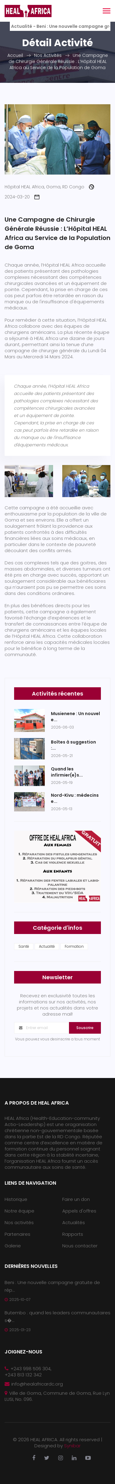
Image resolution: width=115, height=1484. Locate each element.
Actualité (47, 946)
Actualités (73, 1222)
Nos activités (19, 1222)
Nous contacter (80, 1245)
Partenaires (17, 1234)
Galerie (13, 1245)
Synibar (72, 1445)
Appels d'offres (79, 1211)
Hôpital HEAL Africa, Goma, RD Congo (49, 187)
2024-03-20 (22, 197)
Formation (74, 946)
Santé (23, 946)
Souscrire (85, 1027)
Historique (16, 1199)
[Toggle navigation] (106, 11)
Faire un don (76, 1199)
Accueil (15, 55)
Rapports (72, 1234)
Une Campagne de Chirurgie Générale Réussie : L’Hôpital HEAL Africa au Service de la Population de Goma (58, 61)
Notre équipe (19, 1211)
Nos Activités (48, 55)
